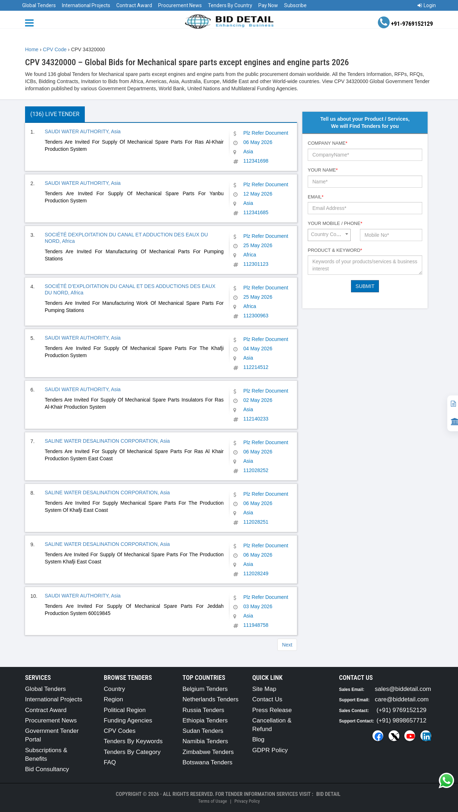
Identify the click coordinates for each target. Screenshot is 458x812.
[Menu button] (31, 22)
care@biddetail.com (402, 699)
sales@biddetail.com (403, 689)
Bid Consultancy (47, 769)
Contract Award (134, 5)
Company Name (327, 143)
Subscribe (295, 5)
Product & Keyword (335, 250)
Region (113, 699)
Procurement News (180, 5)
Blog (258, 739)
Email (315, 197)
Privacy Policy (247, 801)
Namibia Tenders (205, 741)
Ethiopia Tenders (205, 720)
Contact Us (267, 699)
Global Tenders (39, 5)
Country (114, 689)
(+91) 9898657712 (401, 720)
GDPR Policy (270, 750)
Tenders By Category (132, 752)
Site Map (264, 689)
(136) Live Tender (54, 114)
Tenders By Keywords (133, 741)
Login (427, 5)
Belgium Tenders (205, 689)
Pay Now (268, 5)
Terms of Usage (212, 801)
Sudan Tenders (202, 730)
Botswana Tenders (207, 762)
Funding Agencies (128, 720)
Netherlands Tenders (210, 699)
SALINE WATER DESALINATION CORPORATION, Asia (107, 441)
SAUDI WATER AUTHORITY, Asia (83, 131)
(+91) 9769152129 (401, 710)
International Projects (86, 5)
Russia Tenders (203, 710)
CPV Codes (120, 730)
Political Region (125, 710)
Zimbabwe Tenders (208, 752)
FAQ (110, 762)
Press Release (272, 710)
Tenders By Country (230, 5)
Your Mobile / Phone (335, 223)
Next (287, 645)
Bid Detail (328, 794)
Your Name (323, 170)
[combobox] (329, 235)
